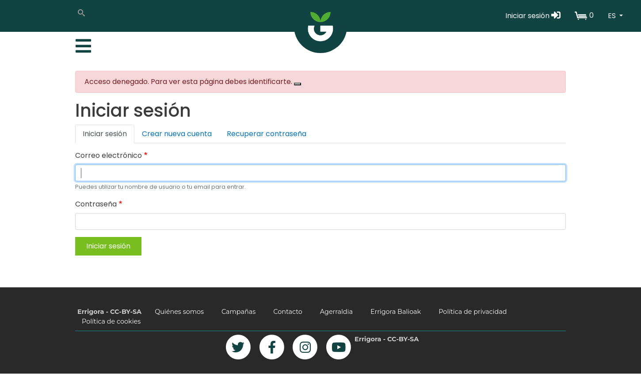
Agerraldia (336, 312)
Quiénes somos (179, 312)
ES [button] (613, 16)
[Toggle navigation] (82, 43)
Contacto (287, 312)
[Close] (297, 84)
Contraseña (96, 204)
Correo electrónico (108, 155)
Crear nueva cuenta (177, 134)
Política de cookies (111, 321)
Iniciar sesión (533, 16)
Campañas (238, 312)
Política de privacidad (473, 312)
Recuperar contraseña (266, 134)
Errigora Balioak (395, 312)
